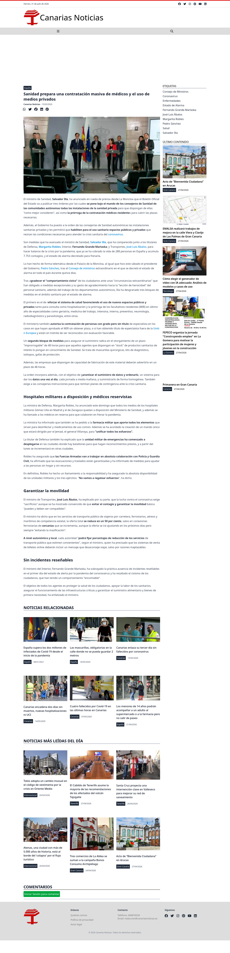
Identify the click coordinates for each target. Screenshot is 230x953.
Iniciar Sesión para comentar (41, 894)
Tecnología (168, 291)
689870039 (134, 915)
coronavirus (115, 234)
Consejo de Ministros (175, 91)
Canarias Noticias (32, 104)
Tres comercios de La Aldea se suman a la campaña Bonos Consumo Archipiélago (88, 860)
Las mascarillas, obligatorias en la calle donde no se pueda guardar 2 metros (91, 651)
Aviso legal (76, 924)
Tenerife (74, 803)
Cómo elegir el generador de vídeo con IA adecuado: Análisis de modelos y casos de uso (184, 282)
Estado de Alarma (173, 105)
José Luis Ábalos (136, 247)
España (27, 88)
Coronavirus (170, 96)
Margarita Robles (173, 119)
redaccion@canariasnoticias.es (141, 918)
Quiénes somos (79, 915)
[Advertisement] (115, 59)
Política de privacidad (82, 919)
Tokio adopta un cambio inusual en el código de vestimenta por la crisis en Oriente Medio (45, 785)
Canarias (121, 658)
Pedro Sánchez (50, 268)
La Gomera (168, 352)
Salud (166, 128)
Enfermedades (172, 101)
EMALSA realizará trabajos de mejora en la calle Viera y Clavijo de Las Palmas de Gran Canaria (183, 232)
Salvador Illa (170, 133)
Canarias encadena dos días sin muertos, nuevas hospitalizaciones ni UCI (45, 711)
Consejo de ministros (82, 268)
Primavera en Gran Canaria (180, 384)
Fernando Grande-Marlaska (179, 110)
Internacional (30, 795)
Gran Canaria (77, 870)
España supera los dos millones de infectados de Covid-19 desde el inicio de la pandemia (45, 651)
